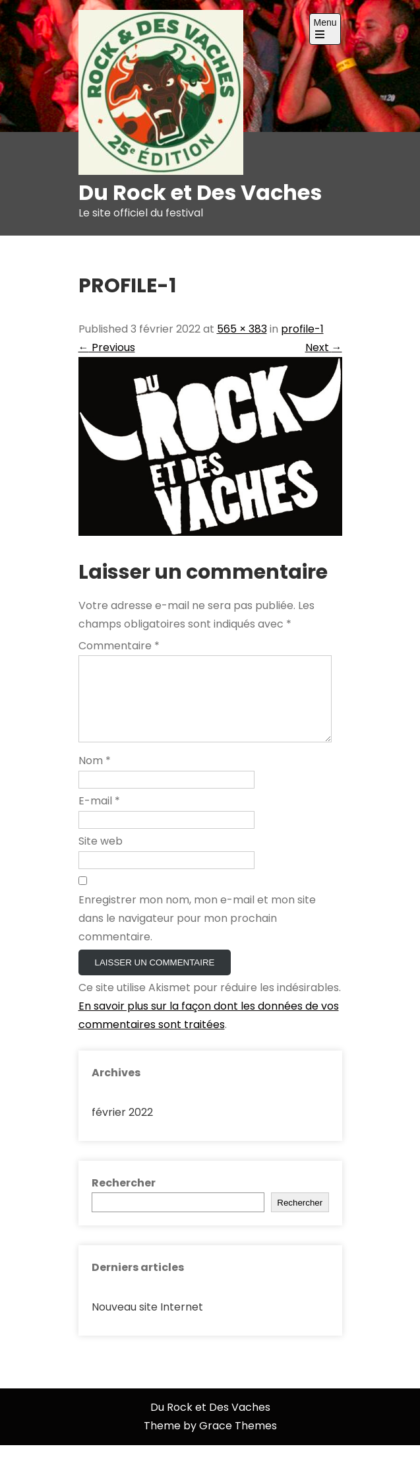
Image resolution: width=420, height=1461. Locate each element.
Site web (100, 856)
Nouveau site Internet (147, 1322)
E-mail (99, 816)
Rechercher (124, 1198)
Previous (106, 347)
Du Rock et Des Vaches (200, 192)
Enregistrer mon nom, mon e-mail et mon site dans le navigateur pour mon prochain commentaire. (197, 934)
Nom (94, 776)
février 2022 (122, 1128)
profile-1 (302, 329)
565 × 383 (242, 329)
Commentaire (119, 645)
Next (323, 347)
